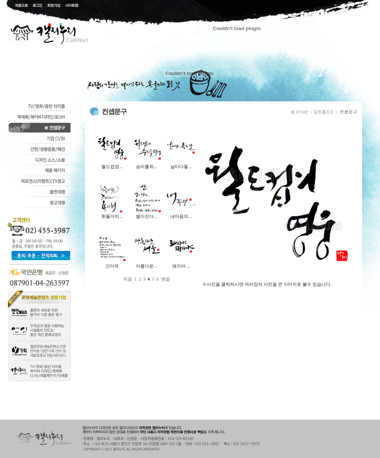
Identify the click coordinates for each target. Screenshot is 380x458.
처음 (127, 279)
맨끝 (165, 279)
